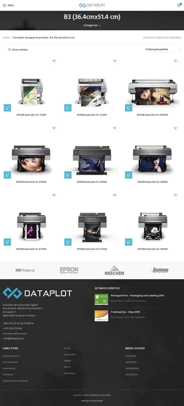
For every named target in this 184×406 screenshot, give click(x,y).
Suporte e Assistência (15, 380)
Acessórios (9, 368)
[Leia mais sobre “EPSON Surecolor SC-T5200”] (67, 108)
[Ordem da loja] (163, 49)
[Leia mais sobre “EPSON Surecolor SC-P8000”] (129, 176)
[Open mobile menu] (8, 5)
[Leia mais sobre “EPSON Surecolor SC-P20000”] (129, 108)
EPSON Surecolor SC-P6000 (153, 251)
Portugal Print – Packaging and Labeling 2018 (137, 296)
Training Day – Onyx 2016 (125, 312)
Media (67, 360)
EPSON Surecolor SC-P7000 (30, 251)
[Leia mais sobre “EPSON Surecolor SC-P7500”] (67, 244)
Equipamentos (11, 355)
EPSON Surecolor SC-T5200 (92, 116)
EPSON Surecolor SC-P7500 (92, 251)
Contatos (69, 373)
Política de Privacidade (92, 401)
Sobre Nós (70, 354)
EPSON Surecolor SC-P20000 (153, 116)
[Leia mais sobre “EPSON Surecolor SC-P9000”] (6, 176)
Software (8, 374)
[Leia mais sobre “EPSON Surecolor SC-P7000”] (6, 244)
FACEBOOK (131, 374)
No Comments (138, 300)
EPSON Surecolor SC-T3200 (30, 116)
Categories (91, 25)
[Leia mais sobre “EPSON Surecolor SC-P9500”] (67, 176)
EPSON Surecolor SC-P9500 (92, 183)
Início (6, 37)
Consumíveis (10, 362)
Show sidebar (20, 49)
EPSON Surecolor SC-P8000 (153, 183)
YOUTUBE (130, 355)
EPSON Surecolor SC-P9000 (30, 183)
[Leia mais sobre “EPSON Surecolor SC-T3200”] (6, 108)
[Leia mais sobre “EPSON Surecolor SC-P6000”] (129, 244)
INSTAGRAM (132, 368)
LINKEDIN (131, 362)
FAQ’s (67, 366)
